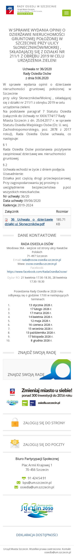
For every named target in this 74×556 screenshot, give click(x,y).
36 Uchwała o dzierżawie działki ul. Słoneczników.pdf (29, 221)
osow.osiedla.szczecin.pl (41, 264)
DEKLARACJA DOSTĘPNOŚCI (37, 535)
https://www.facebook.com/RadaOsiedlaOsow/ (37, 271)
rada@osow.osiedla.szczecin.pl (41, 260)
